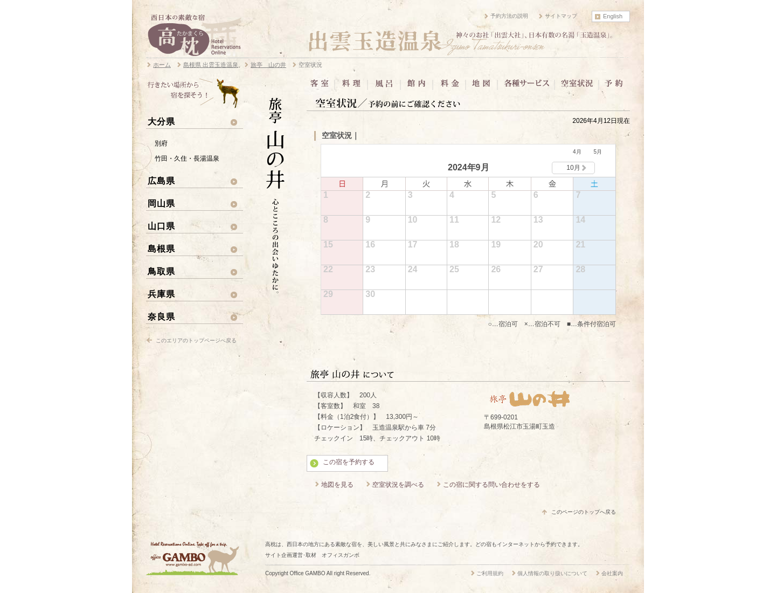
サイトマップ (561, 16)
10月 (573, 167)
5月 (597, 152)
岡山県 (161, 203)
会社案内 (612, 573)
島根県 (161, 248)
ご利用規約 (489, 573)
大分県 (161, 121)
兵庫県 (161, 294)
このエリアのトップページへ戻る (196, 340)
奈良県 (161, 316)
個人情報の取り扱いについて (552, 573)
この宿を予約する (349, 462)
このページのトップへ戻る (583, 512)
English (612, 16)
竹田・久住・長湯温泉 (187, 158)
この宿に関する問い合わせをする (491, 484)
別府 (161, 143)
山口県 (161, 226)
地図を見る (337, 484)
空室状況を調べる (398, 484)
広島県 (161, 181)
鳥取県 (161, 271)
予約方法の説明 (509, 16)
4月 (577, 152)
